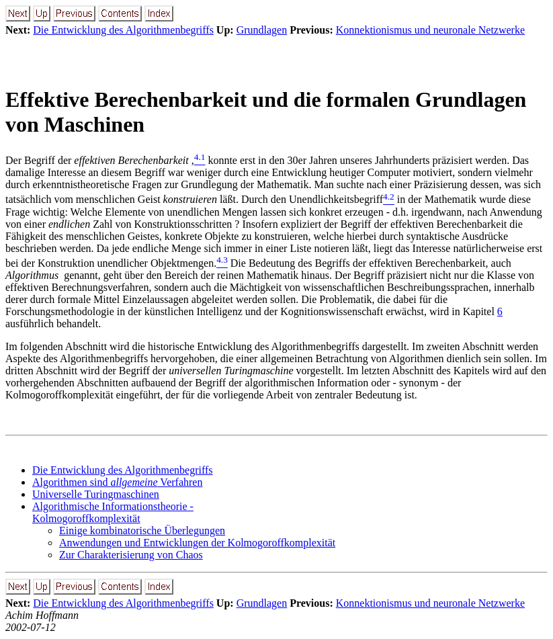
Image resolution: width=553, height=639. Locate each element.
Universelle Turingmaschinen (95, 494)
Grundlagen (262, 30)
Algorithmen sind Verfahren (117, 482)
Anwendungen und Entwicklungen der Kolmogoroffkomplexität (197, 542)
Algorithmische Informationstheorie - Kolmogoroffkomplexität (113, 512)
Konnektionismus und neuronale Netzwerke (430, 30)
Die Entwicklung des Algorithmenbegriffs (123, 30)
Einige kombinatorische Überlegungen (142, 530)
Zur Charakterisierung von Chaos (131, 554)
